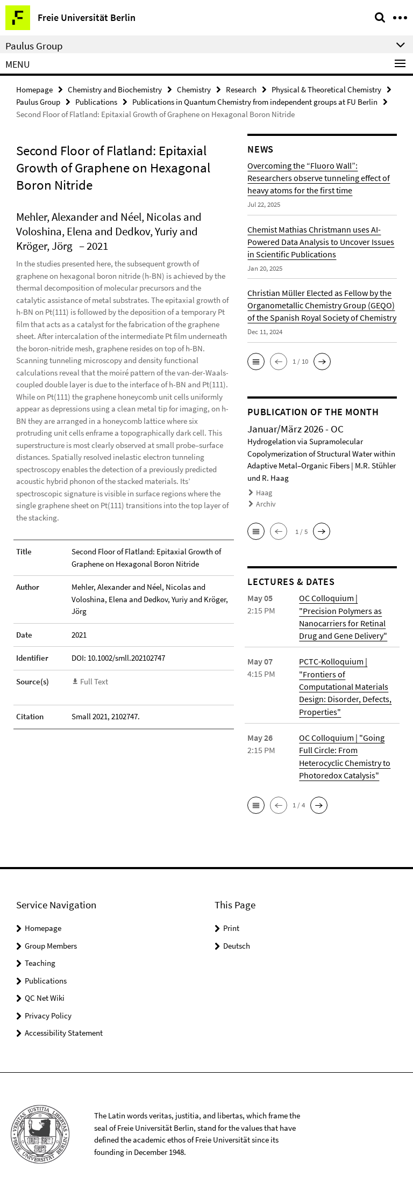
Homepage (34, 89)
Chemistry (194, 89)
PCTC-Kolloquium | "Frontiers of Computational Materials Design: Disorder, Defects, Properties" (345, 684)
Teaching (40, 960)
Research (241, 89)
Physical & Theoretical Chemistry (326, 89)
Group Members (51, 942)
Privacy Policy (48, 1012)
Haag (264, 492)
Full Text (94, 681)
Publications (96, 102)
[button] (256, 361)
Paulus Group (38, 102)
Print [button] (231, 925)
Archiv (265, 503)
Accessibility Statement (64, 1029)
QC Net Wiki (45, 994)
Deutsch (236, 942)
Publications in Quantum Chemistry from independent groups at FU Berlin (255, 102)
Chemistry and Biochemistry (115, 89)
